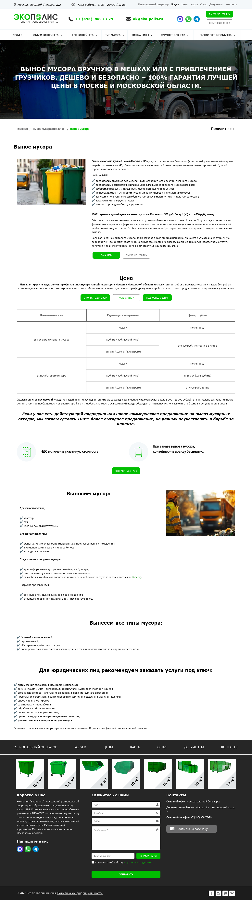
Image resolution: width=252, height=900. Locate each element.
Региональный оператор (153, 4)
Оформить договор (95, 297)
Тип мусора (112, 35)
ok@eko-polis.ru (148, 19)
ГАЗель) (136, 577)
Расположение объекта (216, 35)
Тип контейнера (83, 35)
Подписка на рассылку (192, 829)
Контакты (231, 4)
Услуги (175, 4)
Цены (185, 4)
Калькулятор (126, 297)
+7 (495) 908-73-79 (94, 19)
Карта (194, 4)
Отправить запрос (126, 470)
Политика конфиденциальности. (80, 893)
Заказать (106, 255)
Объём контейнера (45, 35)
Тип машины (140, 35)
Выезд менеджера (219, 14)
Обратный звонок (219, 22)
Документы (216, 4)
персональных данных (137, 862)
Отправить (126, 874)
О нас (203, 4)
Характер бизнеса (173, 35)
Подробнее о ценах (157, 297)
